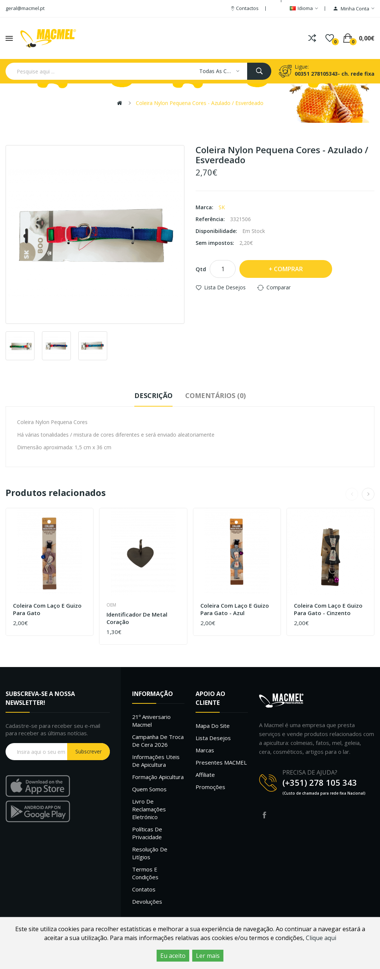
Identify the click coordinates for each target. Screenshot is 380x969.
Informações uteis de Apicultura (156, 760)
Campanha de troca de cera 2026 (158, 740)
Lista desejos (213, 738)
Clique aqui (321, 938)
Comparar (278, 287)
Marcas (205, 750)
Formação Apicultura (158, 777)
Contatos (143, 889)
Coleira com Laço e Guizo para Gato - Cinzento (328, 609)
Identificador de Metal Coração (137, 618)
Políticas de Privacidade (147, 833)
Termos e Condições (145, 873)
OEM (111, 605)
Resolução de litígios (149, 853)
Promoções (210, 787)
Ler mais (208, 956)
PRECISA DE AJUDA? (309, 772)
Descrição (153, 395)
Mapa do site (213, 725)
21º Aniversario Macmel (151, 720)
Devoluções (147, 901)
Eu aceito (173, 956)
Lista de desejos (225, 287)
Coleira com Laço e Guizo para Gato (47, 609)
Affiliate (205, 774)
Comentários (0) (215, 395)
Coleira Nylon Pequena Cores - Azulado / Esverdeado (199, 102)
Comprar (288, 269)
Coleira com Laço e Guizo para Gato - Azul (234, 609)
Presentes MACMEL (221, 762)
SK (222, 207)
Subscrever (88, 751)
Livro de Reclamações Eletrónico (149, 809)
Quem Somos (149, 789)
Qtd (201, 269)
